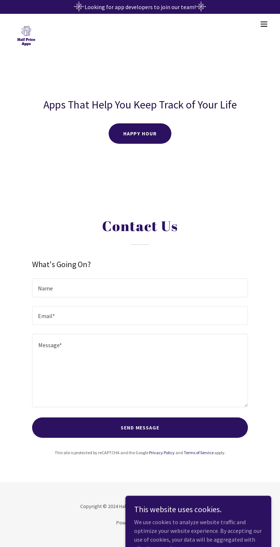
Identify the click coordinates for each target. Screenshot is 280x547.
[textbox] (140, 287)
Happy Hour (140, 133)
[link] (26, 24)
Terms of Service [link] (199, 452)
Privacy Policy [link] (162, 452)
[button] (264, 24)
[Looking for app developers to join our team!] (140, 6)
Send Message (140, 427)
